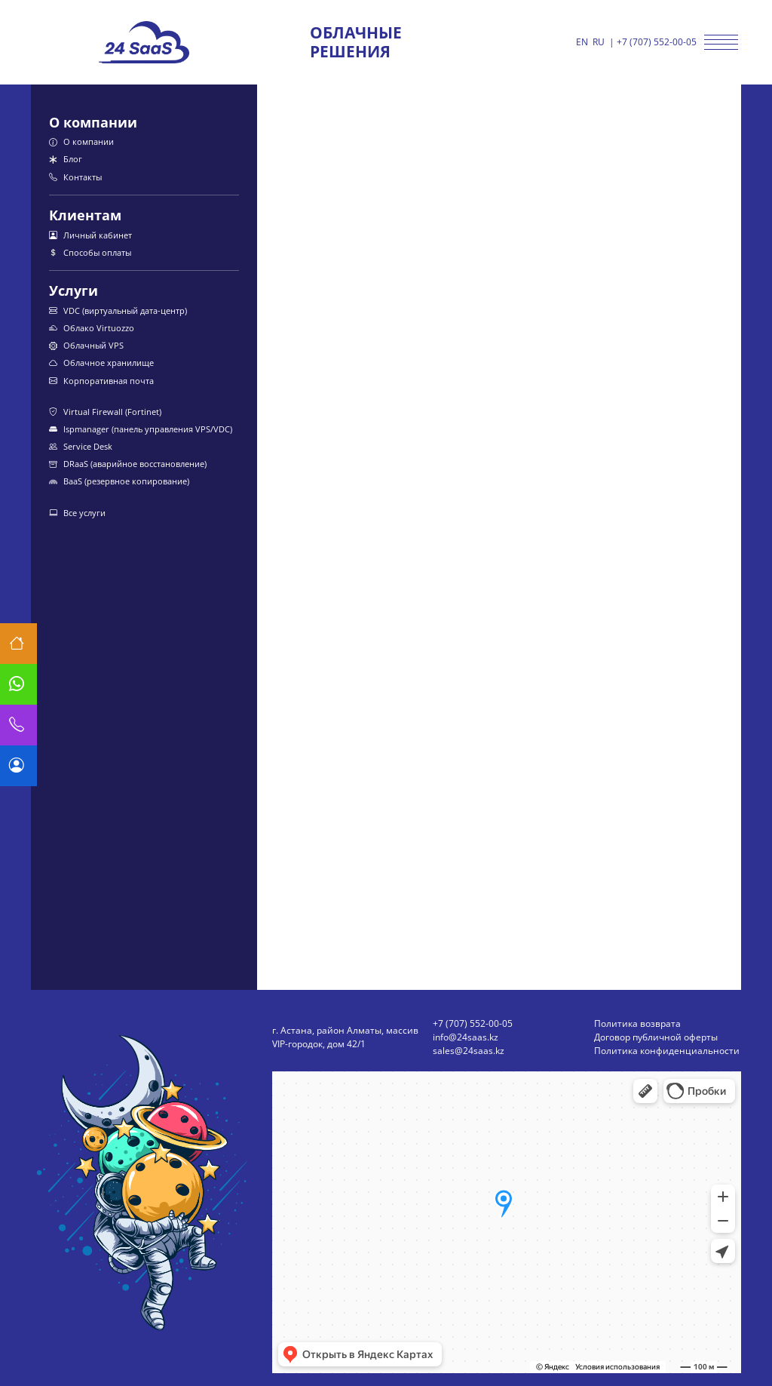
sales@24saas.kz (468, 1050)
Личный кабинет (90, 235)
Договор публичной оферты (656, 1037)
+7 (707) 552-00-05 (657, 41)
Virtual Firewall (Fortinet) (105, 411)
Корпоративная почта (101, 380)
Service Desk (80, 446)
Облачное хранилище (101, 362)
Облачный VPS (86, 345)
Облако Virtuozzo (91, 327)
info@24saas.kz (465, 1037)
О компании (81, 141)
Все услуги (77, 512)
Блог (65, 158)
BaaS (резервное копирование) (119, 481)
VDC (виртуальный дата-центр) (118, 310)
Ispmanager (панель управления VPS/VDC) (140, 429)
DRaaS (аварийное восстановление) (128, 463)
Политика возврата (637, 1023)
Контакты (75, 177)
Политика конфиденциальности (667, 1050)
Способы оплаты (90, 252)
